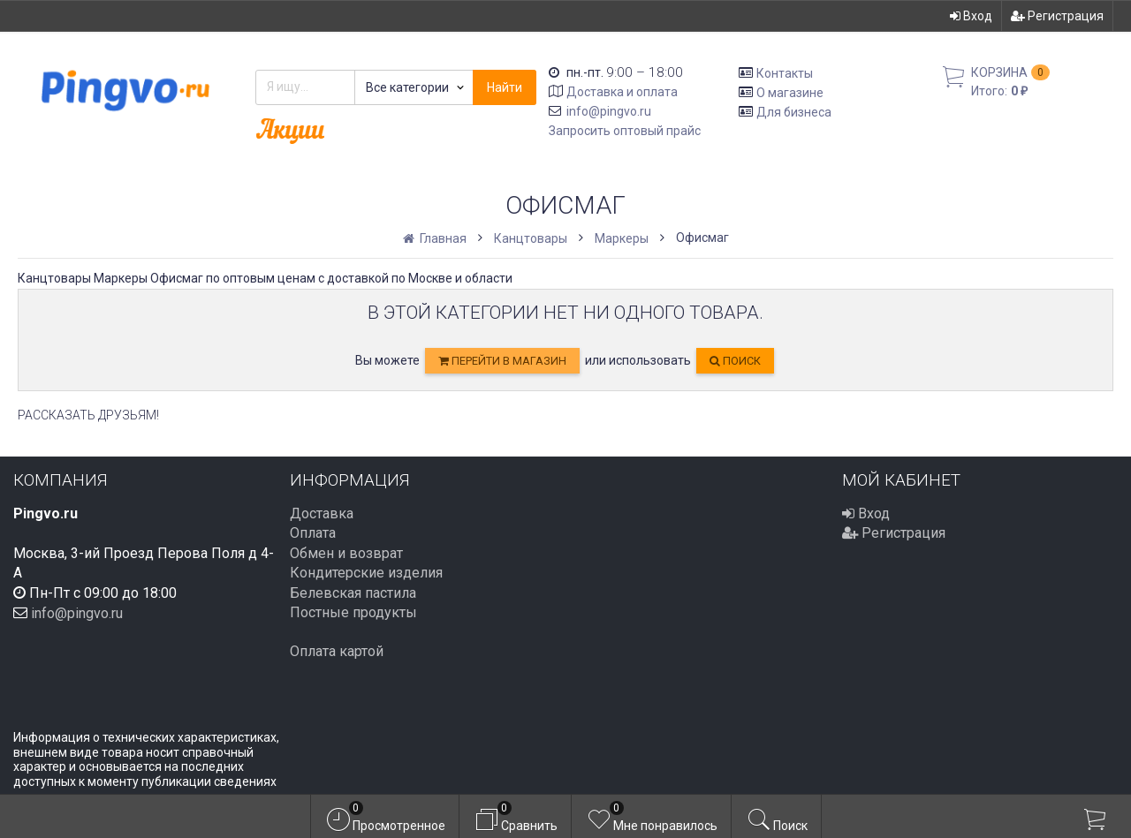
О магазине (790, 93)
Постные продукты (353, 612)
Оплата (313, 533)
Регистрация (1057, 16)
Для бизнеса (793, 111)
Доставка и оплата (622, 92)
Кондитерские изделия (366, 572)
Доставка (321, 513)
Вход (971, 16)
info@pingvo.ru (608, 111)
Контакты (784, 73)
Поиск (735, 360)
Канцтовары (530, 238)
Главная (436, 238)
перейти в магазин (502, 360)
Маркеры (622, 238)
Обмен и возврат (346, 553)
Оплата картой (336, 651)
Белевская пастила (353, 593)
